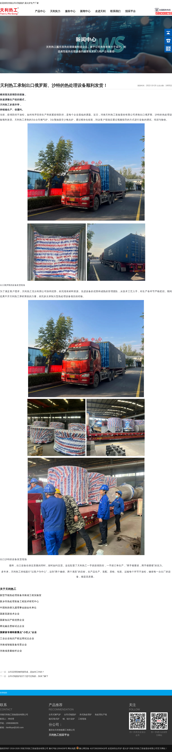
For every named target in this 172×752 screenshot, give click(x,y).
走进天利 (100, 11)
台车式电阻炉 (70, 714)
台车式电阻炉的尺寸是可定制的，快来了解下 (28, 676)
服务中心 (70, 11)
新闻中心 (85, 11)
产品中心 (40, 11)
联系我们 (115, 11)
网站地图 (72, 748)
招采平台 (130, 11)
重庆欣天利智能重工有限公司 (62, 730)
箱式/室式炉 (54, 719)
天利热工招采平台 (59, 734)
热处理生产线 (101, 714)
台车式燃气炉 (55, 714)
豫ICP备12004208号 (58, 748)
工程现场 (82, 719)
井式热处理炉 (86, 714)
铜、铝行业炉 (69, 719)
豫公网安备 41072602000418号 (91, 748)
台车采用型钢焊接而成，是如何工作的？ (26, 672)
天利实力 (55, 11)
